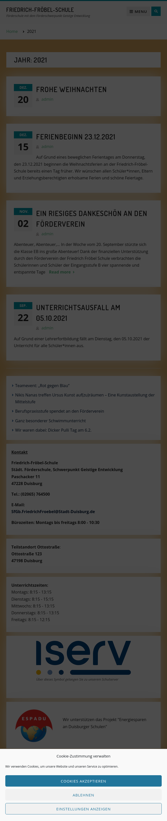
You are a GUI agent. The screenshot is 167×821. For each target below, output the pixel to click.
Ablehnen (83, 794)
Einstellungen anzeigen (83, 808)
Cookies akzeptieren (83, 781)
